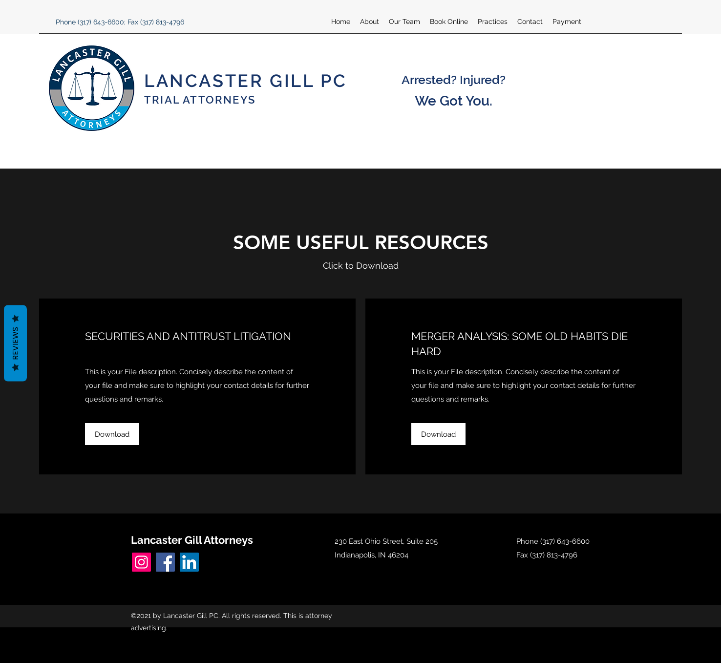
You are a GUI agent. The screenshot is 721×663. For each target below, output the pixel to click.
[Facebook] (165, 562)
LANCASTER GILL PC (245, 80)
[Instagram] (141, 562)
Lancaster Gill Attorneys (192, 540)
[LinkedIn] (189, 562)
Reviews (15, 343)
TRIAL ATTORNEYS (199, 99)
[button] (112, 434)
